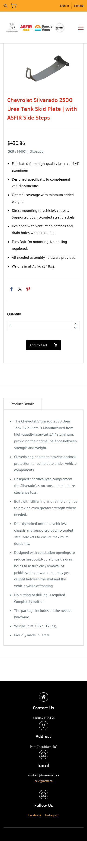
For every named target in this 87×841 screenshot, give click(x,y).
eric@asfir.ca (44, 781)
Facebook (34, 815)
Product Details (23, 403)
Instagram (52, 815)
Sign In (64, 6)
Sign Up (79, 6)
